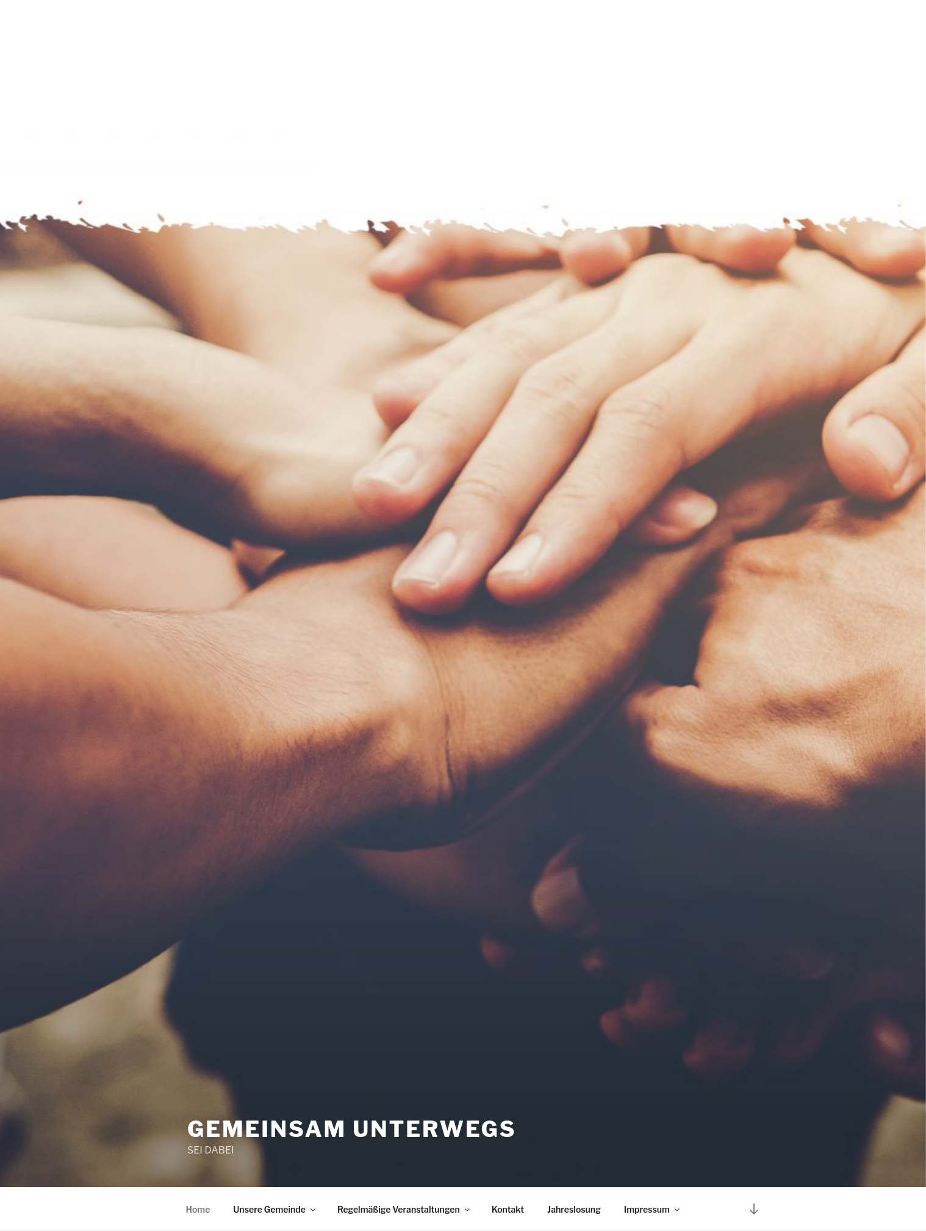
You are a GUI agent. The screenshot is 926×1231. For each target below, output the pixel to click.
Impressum (652, 1209)
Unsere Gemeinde (275, 1209)
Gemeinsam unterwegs (351, 1129)
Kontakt (508, 1209)
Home (198, 1209)
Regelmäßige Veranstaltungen (404, 1209)
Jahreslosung (574, 1209)
